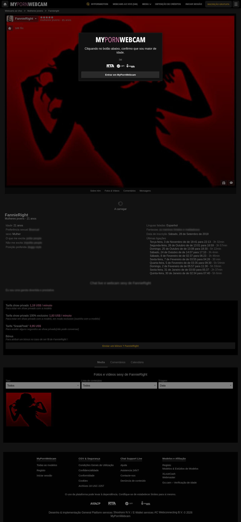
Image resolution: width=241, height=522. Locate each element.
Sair (120, 59)
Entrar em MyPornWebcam (120, 74)
